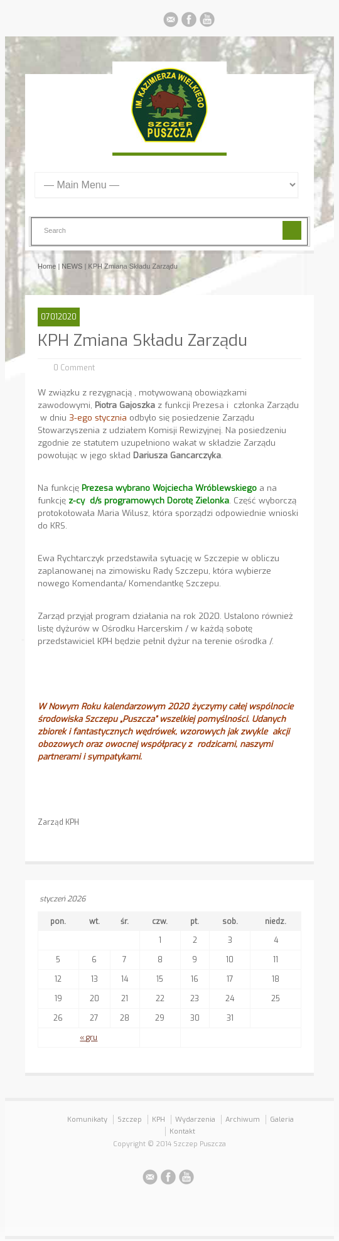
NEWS (72, 266)
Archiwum (242, 1119)
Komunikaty (87, 1119)
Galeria (282, 1119)
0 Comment (74, 368)
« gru (88, 1038)
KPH (158, 1119)
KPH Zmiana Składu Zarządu (142, 341)
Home (47, 266)
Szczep (129, 1119)
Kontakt (182, 1131)
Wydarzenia (195, 1119)
